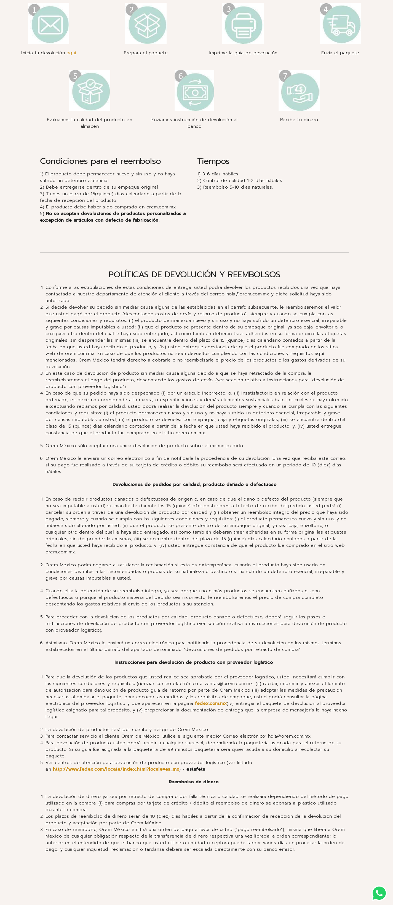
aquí (71, 53)
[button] (379, 893)
